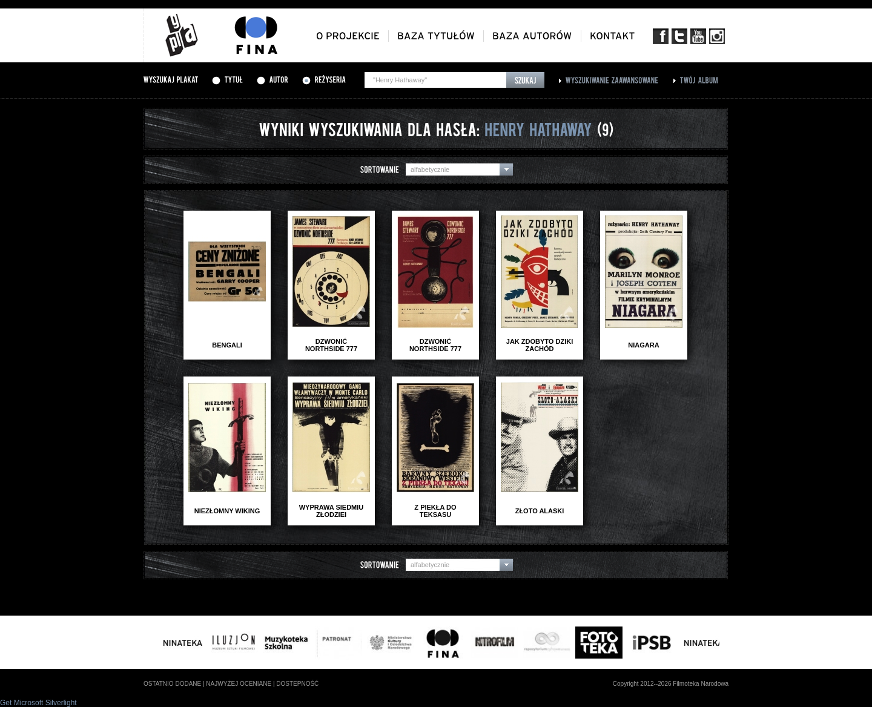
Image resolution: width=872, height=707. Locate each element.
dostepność (297, 683)
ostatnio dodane (172, 683)
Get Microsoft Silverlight (38, 703)
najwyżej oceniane (238, 683)
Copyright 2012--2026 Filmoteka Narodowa (670, 683)
